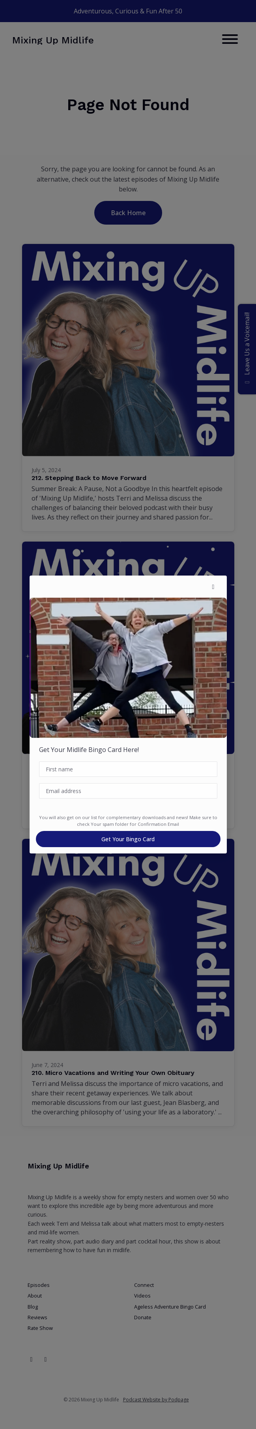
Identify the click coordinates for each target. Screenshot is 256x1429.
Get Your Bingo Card (128, 839)
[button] (213, 586)
